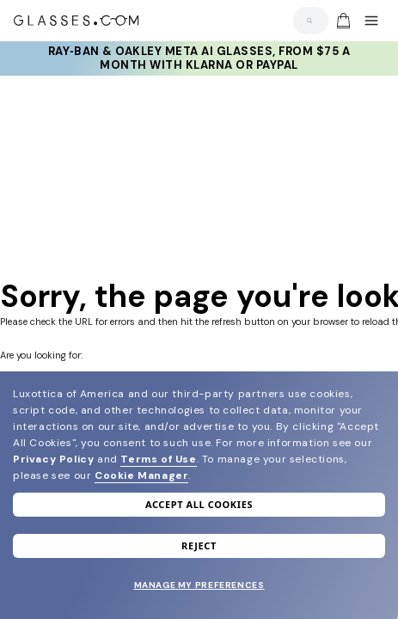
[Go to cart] (341, 20)
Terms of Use (158, 459)
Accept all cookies (199, 504)
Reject (199, 545)
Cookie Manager (141, 475)
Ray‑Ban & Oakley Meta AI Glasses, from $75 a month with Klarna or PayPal (199, 58)
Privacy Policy (53, 459)
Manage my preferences (199, 585)
